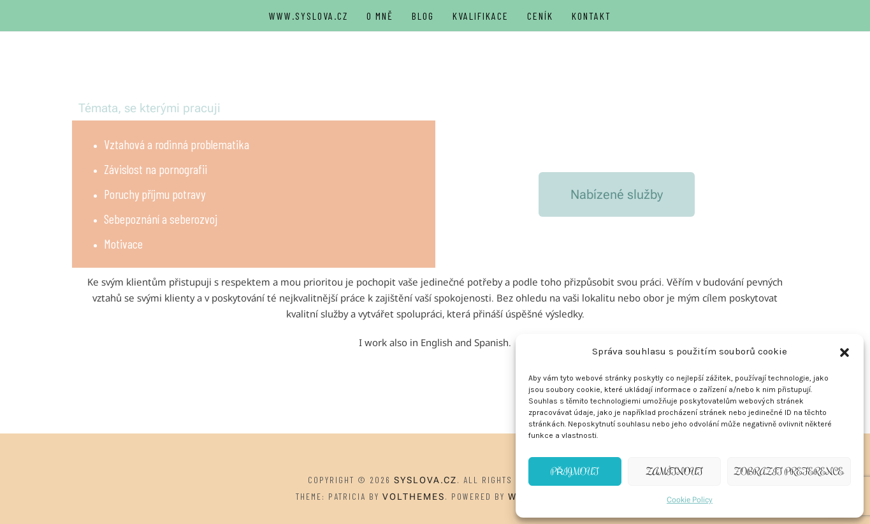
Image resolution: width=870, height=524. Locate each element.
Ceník (540, 16)
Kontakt (591, 16)
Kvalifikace (481, 16)
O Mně (379, 16)
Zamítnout (674, 471)
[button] (844, 352)
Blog (423, 16)
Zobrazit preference (789, 471)
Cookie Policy (690, 499)
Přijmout (575, 471)
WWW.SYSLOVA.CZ (308, 16)
